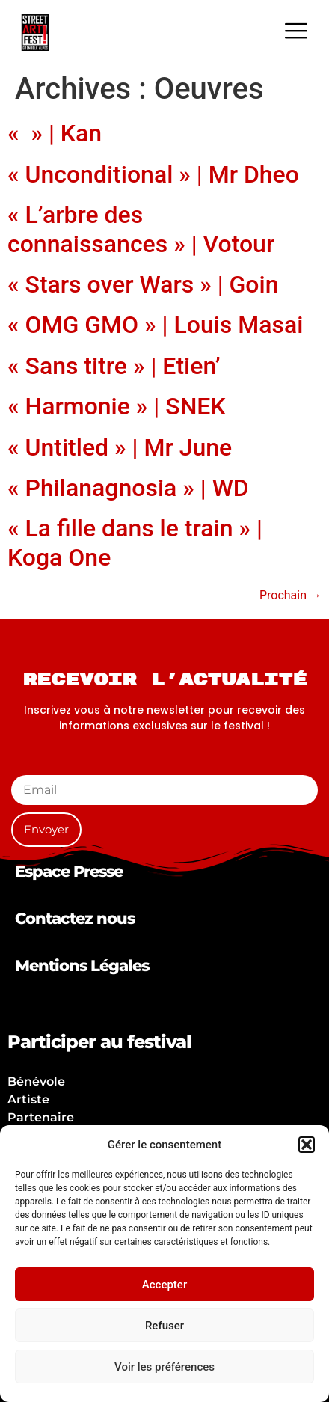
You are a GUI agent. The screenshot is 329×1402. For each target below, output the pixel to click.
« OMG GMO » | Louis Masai (155, 324)
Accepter (164, 1284)
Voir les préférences (164, 1367)
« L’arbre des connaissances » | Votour (140, 228)
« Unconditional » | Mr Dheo (153, 174)
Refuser (164, 1325)
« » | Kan (54, 133)
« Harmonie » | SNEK (116, 406)
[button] (306, 1144)
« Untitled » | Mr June (119, 447)
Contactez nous (75, 918)
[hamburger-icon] (296, 32)
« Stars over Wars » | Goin (142, 284)
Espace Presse (69, 871)
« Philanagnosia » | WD (128, 488)
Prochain (290, 595)
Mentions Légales (82, 965)
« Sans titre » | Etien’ (114, 366)
